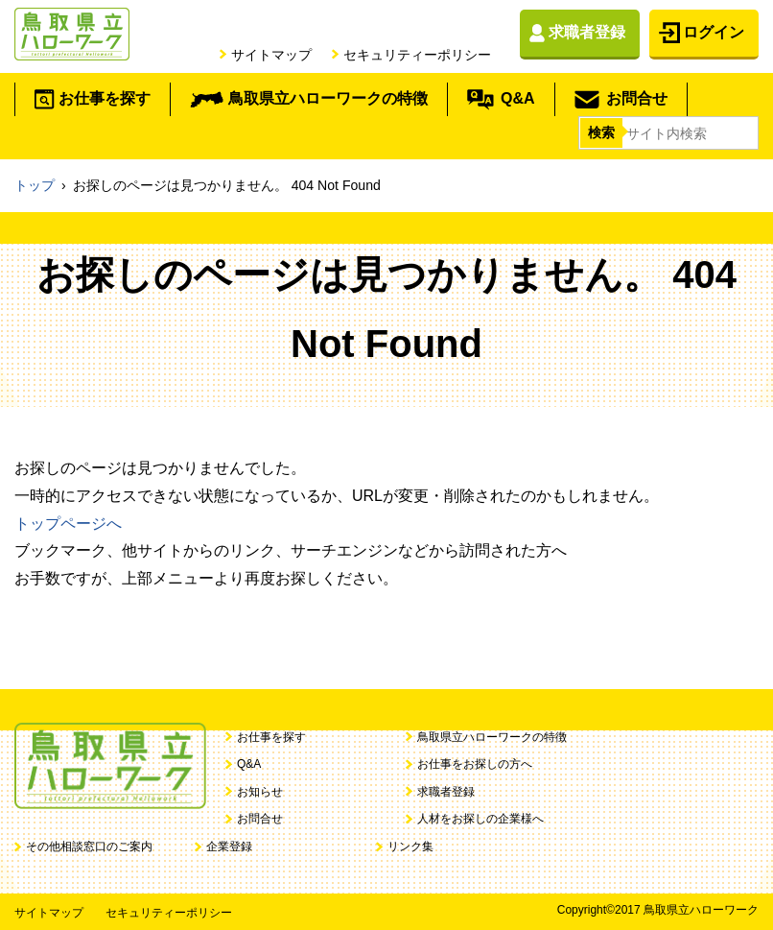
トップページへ (68, 523)
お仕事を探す (105, 98)
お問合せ (637, 98)
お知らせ (260, 792)
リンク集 (410, 846)
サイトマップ (271, 54)
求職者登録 (587, 32)
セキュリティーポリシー (417, 54)
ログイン (713, 32)
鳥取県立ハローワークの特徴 (328, 98)
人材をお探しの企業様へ (480, 818)
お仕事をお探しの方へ (474, 764)
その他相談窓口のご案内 (89, 846)
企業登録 (229, 846)
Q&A (518, 98)
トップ (34, 185)
